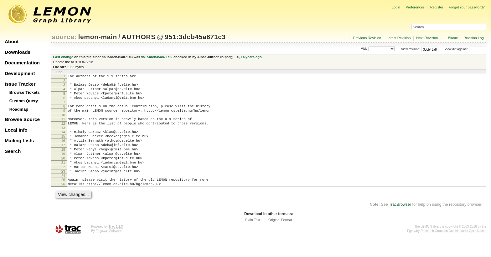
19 (63, 167)
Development (20, 73)
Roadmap (18, 109)
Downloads (17, 52)
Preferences (415, 7)
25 (63, 197)
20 (63, 172)
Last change (63, 57)
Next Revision (427, 38)
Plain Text (252, 239)
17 (63, 156)
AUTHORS (139, 36)
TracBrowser (400, 224)
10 (63, 121)
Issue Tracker (20, 84)
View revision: (411, 49)
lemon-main (97, 36)
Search (13, 151)
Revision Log (473, 38)
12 (63, 131)
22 (63, 183)
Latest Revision (399, 38)
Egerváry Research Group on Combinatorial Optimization (446, 250)
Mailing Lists (19, 140)
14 (63, 140)
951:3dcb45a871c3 (195, 36)
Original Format (280, 239)
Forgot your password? (466, 7)
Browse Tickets (24, 92)
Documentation (22, 62)
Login (395, 7)
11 (63, 126)
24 (63, 193)
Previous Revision (367, 38)
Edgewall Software (108, 250)
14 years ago (251, 57)
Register (436, 7)
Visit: (364, 49)
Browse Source (22, 119)
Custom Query (23, 100)
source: (64, 36)
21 (63, 177)
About (11, 41)
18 (63, 162)
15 (63, 146)
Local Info (16, 130)
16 (63, 151)
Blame (453, 38)
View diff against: (465, 49)
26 (63, 203)
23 (63, 188)
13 (63, 136)
